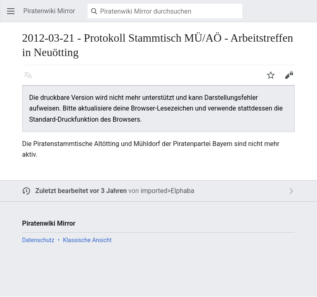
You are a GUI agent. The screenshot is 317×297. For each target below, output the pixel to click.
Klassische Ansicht (87, 240)
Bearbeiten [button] (291, 79)
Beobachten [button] (273, 79)
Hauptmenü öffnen (13, 15)
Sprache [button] (30, 79)
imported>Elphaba (167, 191)
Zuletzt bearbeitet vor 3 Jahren (81, 191)
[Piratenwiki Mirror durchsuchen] (165, 11)
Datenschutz (38, 240)
